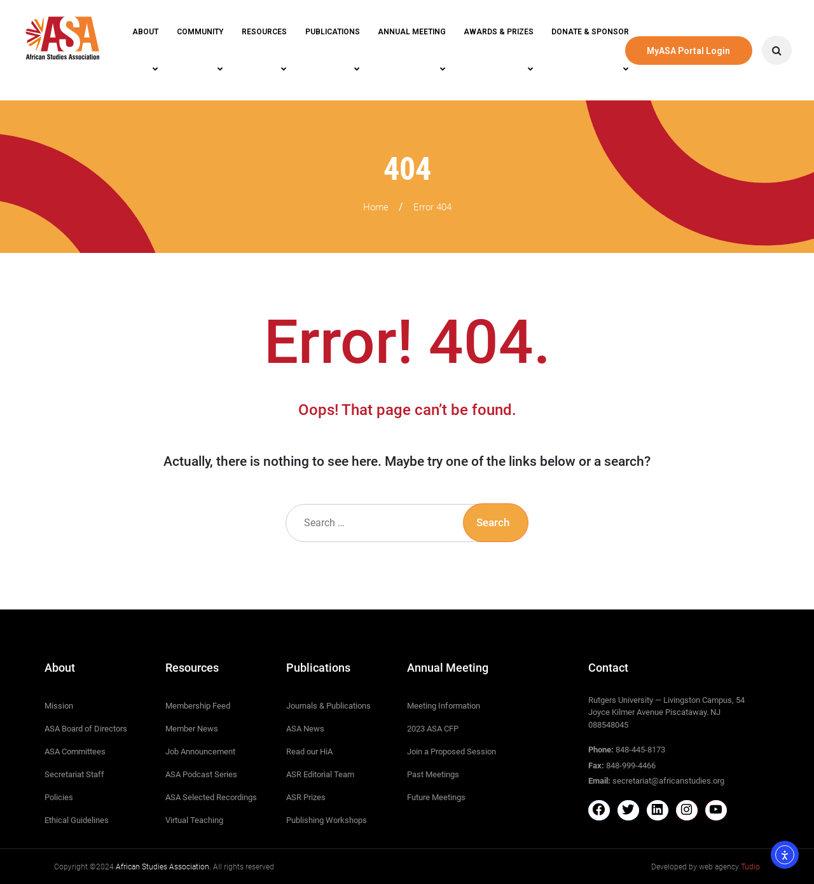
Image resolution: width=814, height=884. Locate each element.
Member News (191, 728)
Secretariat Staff (74, 774)
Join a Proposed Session (451, 751)
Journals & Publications (328, 706)
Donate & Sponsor (590, 31)
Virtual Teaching (194, 820)
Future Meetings (436, 797)
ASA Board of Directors (86, 728)
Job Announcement (200, 751)
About (145, 31)
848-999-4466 (631, 765)
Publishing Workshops (326, 820)
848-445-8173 (640, 749)
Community (200, 31)
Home (376, 207)
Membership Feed (197, 706)
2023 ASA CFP (433, 728)
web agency (729, 866)
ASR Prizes (306, 797)
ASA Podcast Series (201, 774)
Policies (59, 797)
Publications (332, 31)
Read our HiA (309, 751)
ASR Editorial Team (320, 774)
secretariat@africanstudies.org (668, 780)
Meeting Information (443, 706)
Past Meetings (433, 774)
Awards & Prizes (499, 31)
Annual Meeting (412, 31)
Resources (264, 31)
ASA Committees (75, 751)
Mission (59, 706)
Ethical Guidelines (77, 820)
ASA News (305, 728)
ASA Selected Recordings (211, 797)
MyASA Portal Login (688, 51)
